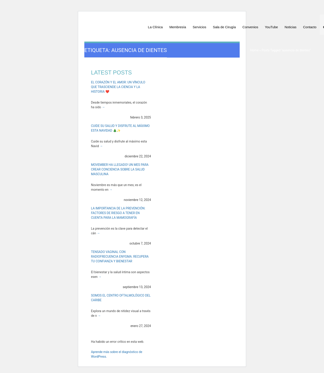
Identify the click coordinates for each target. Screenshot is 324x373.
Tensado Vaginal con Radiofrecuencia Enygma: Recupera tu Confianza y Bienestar (120, 256)
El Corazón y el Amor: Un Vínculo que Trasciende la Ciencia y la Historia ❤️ (118, 86)
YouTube (271, 27)
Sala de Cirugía (224, 27)
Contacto (309, 27)
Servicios (199, 27)
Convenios (250, 27)
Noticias (290, 27)
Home (254, 50)
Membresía (177, 27)
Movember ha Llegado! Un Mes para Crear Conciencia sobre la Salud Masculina (119, 169)
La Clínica (155, 27)
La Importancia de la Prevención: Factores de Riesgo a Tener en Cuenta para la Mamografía (118, 213)
